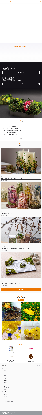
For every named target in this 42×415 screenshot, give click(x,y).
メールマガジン (5, 406)
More (21, 138)
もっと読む (21, 289)
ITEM (5, 384)
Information (6, 373)
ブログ (5, 380)
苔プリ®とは (21, 83)
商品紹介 (5, 389)
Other (5, 378)
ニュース (6, 368)
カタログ (3, 404)
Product (5, 376)
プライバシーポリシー (14, 412)
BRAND (5, 382)
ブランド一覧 (6, 387)
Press (5, 375)
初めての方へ (6, 394)
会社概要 (3, 399)
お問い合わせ (4, 412)
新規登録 (5, 396)
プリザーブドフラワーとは (21, 72)
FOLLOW (22, 299)
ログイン (5, 392)
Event (5, 372)
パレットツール (5, 408)
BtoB (5, 370)
